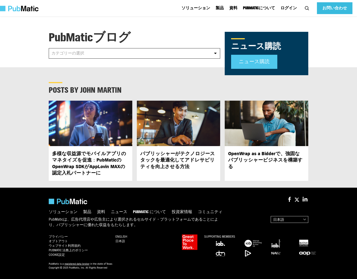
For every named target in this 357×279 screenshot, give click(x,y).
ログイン (288, 8)
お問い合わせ (334, 8)
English (121, 236)
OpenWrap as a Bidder (265, 160)
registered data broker (76, 263)
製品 (220, 8)
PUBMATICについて (259, 8)
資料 (233, 8)
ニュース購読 (254, 62)
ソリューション (195, 8)
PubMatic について (149, 212)
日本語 (278, 220)
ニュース (119, 212)
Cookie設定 (57, 255)
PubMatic (68, 250)
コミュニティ (210, 212)
